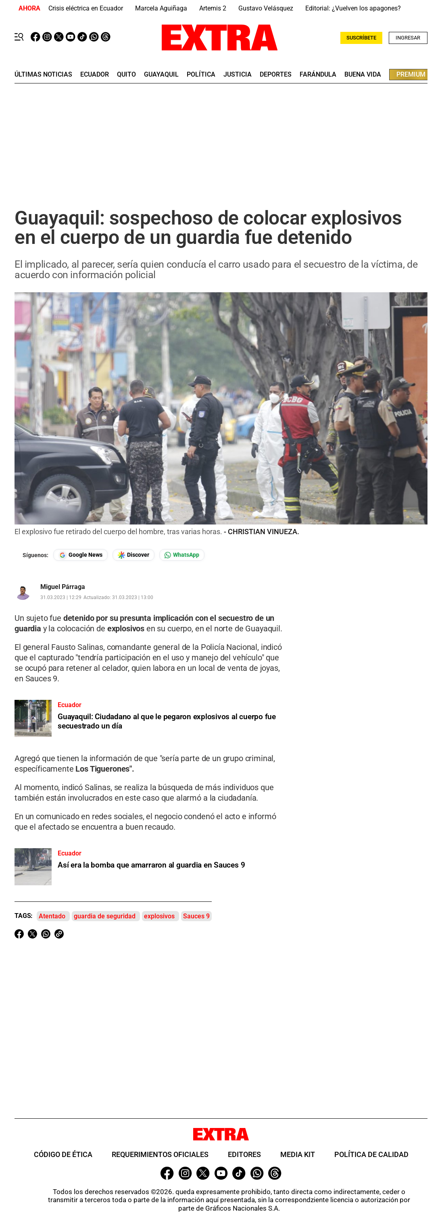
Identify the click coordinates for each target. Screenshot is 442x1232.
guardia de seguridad (105, 916)
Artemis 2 (212, 8)
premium (410, 74)
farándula (318, 74)
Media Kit (297, 1154)
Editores (244, 1154)
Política (201, 74)
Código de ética (63, 1154)
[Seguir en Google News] (80, 555)
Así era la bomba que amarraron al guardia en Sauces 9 (151, 865)
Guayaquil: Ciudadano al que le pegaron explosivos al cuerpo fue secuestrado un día (167, 721)
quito (126, 74)
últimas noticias (43, 74)
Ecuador (94, 74)
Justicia (237, 74)
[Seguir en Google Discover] (133, 555)
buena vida (362, 74)
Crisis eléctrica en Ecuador (85, 8)
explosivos (159, 916)
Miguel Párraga (62, 587)
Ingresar (408, 38)
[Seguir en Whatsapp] (181, 555)
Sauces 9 (196, 916)
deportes (276, 74)
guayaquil (161, 74)
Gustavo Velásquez (265, 8)
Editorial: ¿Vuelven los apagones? (353, 8)
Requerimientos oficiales (160, 1154)
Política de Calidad (371, 1154)
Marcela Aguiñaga (161, 8)
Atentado (52, 916)
